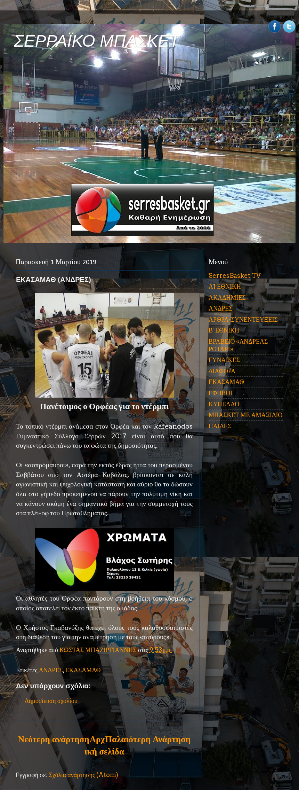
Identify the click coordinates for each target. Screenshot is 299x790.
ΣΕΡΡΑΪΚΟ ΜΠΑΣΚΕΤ (96, 41)
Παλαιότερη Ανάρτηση (148, 739)
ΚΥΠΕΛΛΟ (224, 404)
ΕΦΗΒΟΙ (220, 393)
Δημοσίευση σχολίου (51, 700)
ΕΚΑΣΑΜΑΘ (83, 670)
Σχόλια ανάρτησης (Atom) (83, 775)
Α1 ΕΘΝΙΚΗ (225, 286)
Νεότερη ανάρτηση (53, 739)
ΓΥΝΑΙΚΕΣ (224, 359)
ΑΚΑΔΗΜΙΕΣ (227, 297)
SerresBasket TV (235, 275)
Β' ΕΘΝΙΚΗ (224, 330)
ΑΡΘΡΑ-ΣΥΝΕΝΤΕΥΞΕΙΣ (243, 319)
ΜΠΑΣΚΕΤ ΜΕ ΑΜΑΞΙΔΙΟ (246, 415)
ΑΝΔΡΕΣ (51, 670)
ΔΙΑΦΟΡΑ (222, 371)
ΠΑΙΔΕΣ (220, 426)
